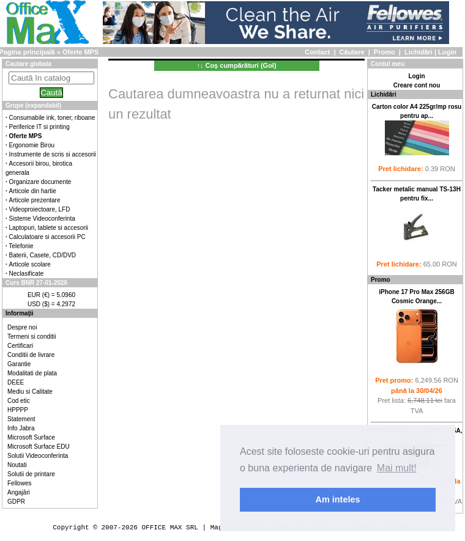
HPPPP (17, 410)
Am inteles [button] (338, 499)
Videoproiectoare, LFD (39, 209)
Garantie (19, 364)
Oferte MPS (80, 52)
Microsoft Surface (31, 437)
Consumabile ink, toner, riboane (52, 117)
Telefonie (21, 246)
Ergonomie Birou (31, 145)
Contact (317, 52)
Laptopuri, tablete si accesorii (49, 227)
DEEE (15, 382)
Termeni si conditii (31, 336)
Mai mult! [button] (397, 468)
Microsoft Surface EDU (38, 446)
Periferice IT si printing (39, 126)
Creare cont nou (417, 85)
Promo (384, 52)
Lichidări (418, 52)
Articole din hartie (32, 191)
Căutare (352, 52)
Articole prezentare (35, 200)
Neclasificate (26, 273)
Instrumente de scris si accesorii (52, 154)
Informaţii (20, 313)
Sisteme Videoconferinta (42, 218)
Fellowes (19, 483)
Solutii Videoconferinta (37, 455)
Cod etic (18, 400)
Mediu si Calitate (30, 391)
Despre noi (22, 327)
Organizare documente (40, 181)
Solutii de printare (31, 474)
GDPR (16, 501)
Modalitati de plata (32, 373)
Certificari (20, 345)
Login (447, 52)
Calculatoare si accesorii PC (47, 237)
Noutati (17, 465)
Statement (21, 419)
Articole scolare (30, 264)
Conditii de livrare (30, 354)
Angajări (18, 492)
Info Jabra (20, 428)
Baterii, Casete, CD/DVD (42, 255)
